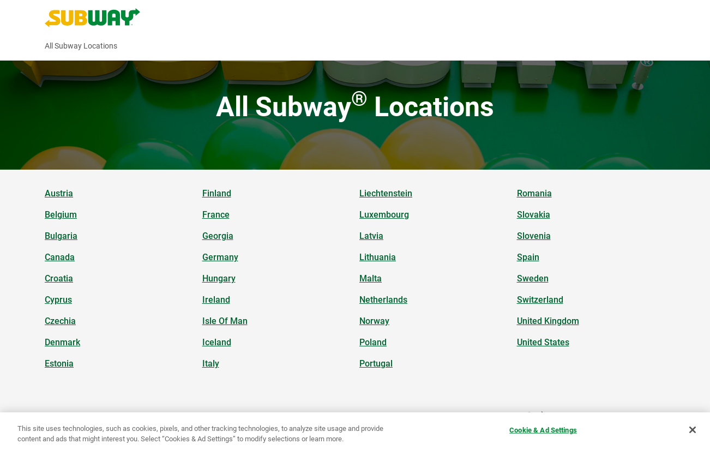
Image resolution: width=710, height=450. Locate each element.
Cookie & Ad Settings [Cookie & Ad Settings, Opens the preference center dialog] (543, 430)
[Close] (693, 430)
